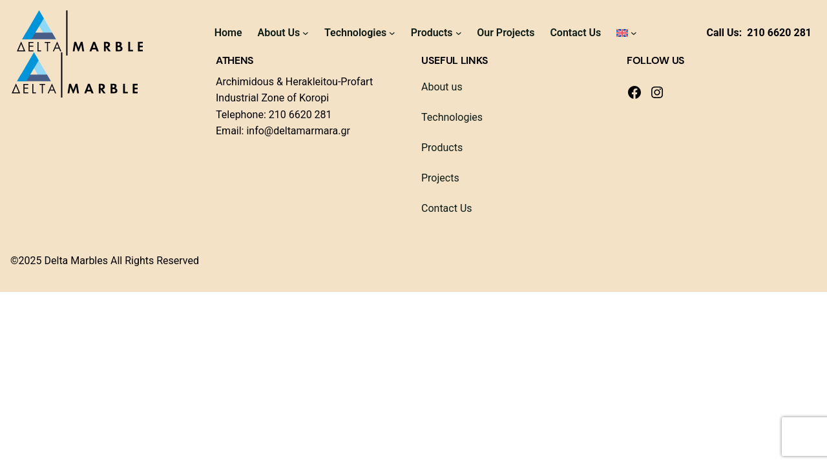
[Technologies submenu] (392, 33)
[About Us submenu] (305, 33)
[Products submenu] (458, 33)
